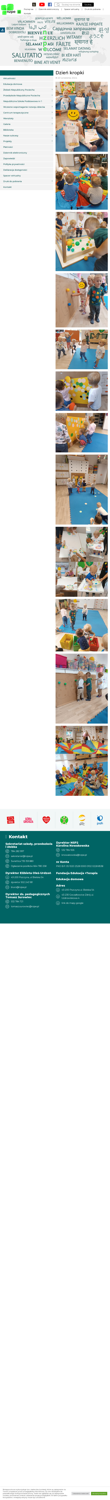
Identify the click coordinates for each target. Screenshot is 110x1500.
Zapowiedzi (9, 158)
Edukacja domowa (12, 84)
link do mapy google (72, 903)
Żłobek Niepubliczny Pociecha (27, 89)
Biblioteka (8, 130)
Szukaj (87, 4)
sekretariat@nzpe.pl (22, 856)
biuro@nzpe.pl (19, 887)
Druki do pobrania (92, 9)
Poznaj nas (28, 9)
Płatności (8, 147)
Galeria (27, 124)
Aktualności (9, 78)
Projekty (27, 141)
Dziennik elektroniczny (49, 9)
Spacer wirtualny (71, 9)
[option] (11, 820)
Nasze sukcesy (27, 135)
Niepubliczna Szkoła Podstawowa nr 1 (27, 101)
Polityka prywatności (13, 164)
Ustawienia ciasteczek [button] (81, 1493)
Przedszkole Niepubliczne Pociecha (27, 95)
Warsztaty (27, 118)
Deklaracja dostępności (15, 170)
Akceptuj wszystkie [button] (99, 1493)
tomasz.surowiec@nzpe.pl (25, 906)
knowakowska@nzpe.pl (74, 855)
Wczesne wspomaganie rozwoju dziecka (27, 107)
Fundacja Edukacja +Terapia (77, 873)
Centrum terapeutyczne (27, 112)
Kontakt (27, 14)
